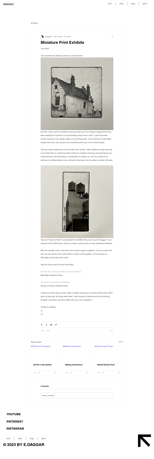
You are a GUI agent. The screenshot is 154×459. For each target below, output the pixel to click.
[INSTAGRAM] (49, 428)
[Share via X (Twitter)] (46, 325)
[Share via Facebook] (42, 325)
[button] (110, 3)
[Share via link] (56, 325)
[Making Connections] (77, 353)
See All (121, 342)
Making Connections (73, 365)
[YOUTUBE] (49, 414)
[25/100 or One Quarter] (45, 353)
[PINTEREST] (49, 421)
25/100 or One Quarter (42, 365)
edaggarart (8, 4)
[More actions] (112, 36)
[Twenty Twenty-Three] (109, 353)
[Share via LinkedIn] (51, 325)
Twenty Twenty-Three (106, 365)
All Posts (34, 23)
